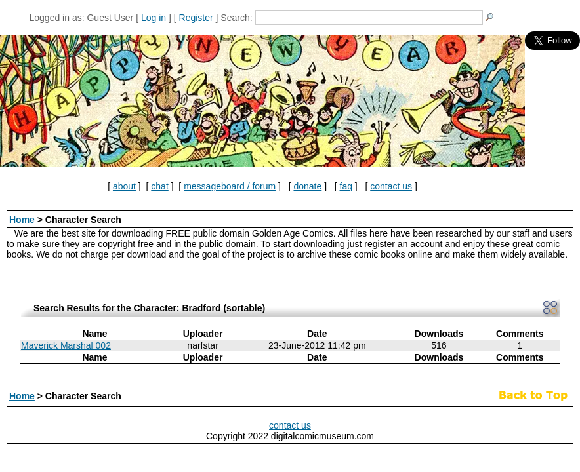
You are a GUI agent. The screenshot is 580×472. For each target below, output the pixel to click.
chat (159, 186)
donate (307, 186)
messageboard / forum (230, 186)
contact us (391, 186)
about (124, 186)
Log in (153, 17)
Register (196, 17)
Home (22, 219)
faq (346, 186)
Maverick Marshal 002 (66, 345)
